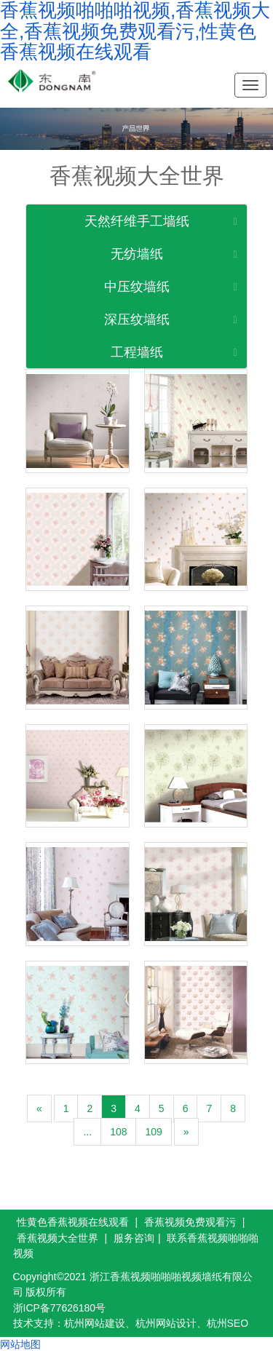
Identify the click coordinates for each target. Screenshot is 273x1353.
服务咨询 (134, 1238)
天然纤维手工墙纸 (136, 221)
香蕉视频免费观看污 (190, 1222)
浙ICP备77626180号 (59, 1308)
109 (153, 1132)
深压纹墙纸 (137, 319)
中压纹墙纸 (137, 286)
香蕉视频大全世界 (57, 1238)
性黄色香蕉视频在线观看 (73, 1222)
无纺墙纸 (137, 254)
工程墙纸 (137, 352)
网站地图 (20, 1344)
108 (118, 1132)
